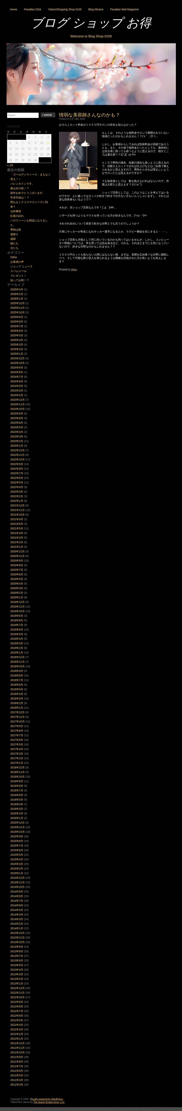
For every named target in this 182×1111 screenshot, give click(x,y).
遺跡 (13, 238)
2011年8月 (16, 1061)
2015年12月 (17, 822)
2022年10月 (17, 459)
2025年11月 (17, 307)
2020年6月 (16, 574)
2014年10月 (17, 886)
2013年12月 (17, 932)
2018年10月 (17, 666)
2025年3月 (16, 344)
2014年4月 (16, 914)
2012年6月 (16, 1015)
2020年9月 (16, 560)
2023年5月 (16, 427)
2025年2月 (16, 349)
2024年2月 (16, 395)
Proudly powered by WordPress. (46, 1099)
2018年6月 (16, 684)
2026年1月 (16, 298)
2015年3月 (16, 863)
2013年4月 (16, 969)
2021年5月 (16, 528)
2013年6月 (16, 960)
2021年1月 (16, 546)
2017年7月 (16, 735)
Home (13, 9)
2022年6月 (16, 477)
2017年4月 (16, 749)
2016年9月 (16, 781)
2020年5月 (16, 578)
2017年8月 (16, 730)
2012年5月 (16, 1020)
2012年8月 (16, 1006)
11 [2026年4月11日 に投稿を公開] (48, 142)
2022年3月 (16, 491)
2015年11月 (17, 827)
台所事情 (15, 211)
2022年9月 (16, 464)
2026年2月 (16, 294)
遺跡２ (14, 234)
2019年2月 (16, 647)
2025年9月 (16, 316)
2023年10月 (17, 408)
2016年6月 (16, 795)
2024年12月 (17, 358)
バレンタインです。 (22, 183)
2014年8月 (16, 896)
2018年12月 (17, 657)
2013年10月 (17, 942)
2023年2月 (16, 441)
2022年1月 (16, 500)
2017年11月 (17, 716)
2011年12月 (17, 1043)
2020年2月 (16, 592)
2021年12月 (17, 505)
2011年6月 (16, 1070)
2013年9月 (16, 946)
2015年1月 (16, 873)
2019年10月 (17, 611)
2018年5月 (16, 689)
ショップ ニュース (21, 266)
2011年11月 (17, 1047)
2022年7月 (16, 473)
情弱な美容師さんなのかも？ (89, 114)
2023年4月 (16, 431)
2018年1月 (16, 707)
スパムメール (18, 271)
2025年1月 (16, 353)
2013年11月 (17, 937)
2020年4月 (16, 583)
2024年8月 (16, 372)
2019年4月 (16, 638)
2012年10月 (17, 997)
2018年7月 (16, 680)
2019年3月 (16, 643)
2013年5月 (16, 965)
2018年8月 (16, 675)
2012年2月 (16, 1034)
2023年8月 (16, 418)
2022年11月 (17, 454)
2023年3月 (16, 436)
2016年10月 (17, 776)
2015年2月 (16, 868)
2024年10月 (17, 362)
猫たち (14, 243)
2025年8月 (16, 321)
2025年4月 (16, 339)
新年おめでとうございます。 (27, 192)
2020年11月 (17, 556)
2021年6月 (16, 523)
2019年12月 (17, 601)
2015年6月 (16, 850)
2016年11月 (17, 772)
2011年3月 (16, 1084)
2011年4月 (16, 1080)
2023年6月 (16, 422)
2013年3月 (16, 974)
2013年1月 (16, 983)
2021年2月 (16, 542)
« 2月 (10, 165)
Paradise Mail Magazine (124, 9)
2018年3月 (16, 698)
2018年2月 (16, 703)
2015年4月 (16, 859)
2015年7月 (16, 845)
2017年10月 (17, 721)
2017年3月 (16, 753)
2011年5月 (16, 1075)
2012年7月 (16, 1011)
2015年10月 (17, 831)
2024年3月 (16, 390)
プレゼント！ (18, 275)
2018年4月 (16, 693)
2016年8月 (16, 785)
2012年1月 (16, 1038)
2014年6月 (16, 905)
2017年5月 (16, 744)
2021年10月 (17, 514)
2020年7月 (16, 569)
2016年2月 (16, 813)
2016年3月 (16, 808)
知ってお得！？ (19, 280)
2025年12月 (17, 303)
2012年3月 (16, 1029)
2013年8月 (16, 951)
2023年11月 (17, 404)
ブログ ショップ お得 (91, 23)
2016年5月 (16, 799)
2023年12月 (17, 399)
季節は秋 (15, 229)
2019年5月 (16, 634)
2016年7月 (16, 790)
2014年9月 (16, 891)
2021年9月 (16, 519)
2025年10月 (17, 312)
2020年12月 (17, 551)
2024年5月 (16, 385)
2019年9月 (16, 615)
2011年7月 (16, 1066)
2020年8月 (16, 565)
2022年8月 (16, 468)
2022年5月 (16, 482)
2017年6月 (16, 739)
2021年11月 (17, 510)
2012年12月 (17, 988)
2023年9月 (16, 413)
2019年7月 (16, 624)
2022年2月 (16, 496)
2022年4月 (16, 487)
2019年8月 (16, 620)
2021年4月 (16, 533)
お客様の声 (17, 261)
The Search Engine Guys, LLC (49, 1102)
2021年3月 (16, 537)
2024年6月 (16, 381)
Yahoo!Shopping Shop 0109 (64, 9)
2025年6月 (16, 330)
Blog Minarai (95, 9)
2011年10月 (17, 1052)
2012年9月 (16, 1001)
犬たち (14, 248)
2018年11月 (17, 661)
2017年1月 (16, 762)
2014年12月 (17, 877)
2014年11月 (17, 882)
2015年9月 (16, 836)
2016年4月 (16, 804)
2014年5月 (16, 909)
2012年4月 (16, 1024)
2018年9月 (16, 670)
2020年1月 (16, 597)
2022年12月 (17, 450)
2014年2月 (16, 923)
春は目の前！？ (19, 188)
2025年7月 (16, 326)
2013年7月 (16, 955)
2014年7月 (16, 900)
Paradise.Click (32, 9)
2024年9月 (16, 367)
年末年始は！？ (19, 197)
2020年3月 (16, 588)
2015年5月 (16, 854)
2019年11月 (17, 606)
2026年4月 (16, 289)
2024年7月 (16, 376)
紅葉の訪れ (17, 215)
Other (74, 269)
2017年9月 (16, 726)
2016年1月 (16, 818)
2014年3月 (16, 919)
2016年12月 (17, 767)
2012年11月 (17, 992)
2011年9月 (16, 1057)
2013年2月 (16, 978)
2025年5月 (16, 335)
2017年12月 (17, 712)
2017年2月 (16, 758)
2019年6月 (16, 629)
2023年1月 (16, 445)
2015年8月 (16, 840)
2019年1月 (16, 652)
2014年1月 (16, 928)
